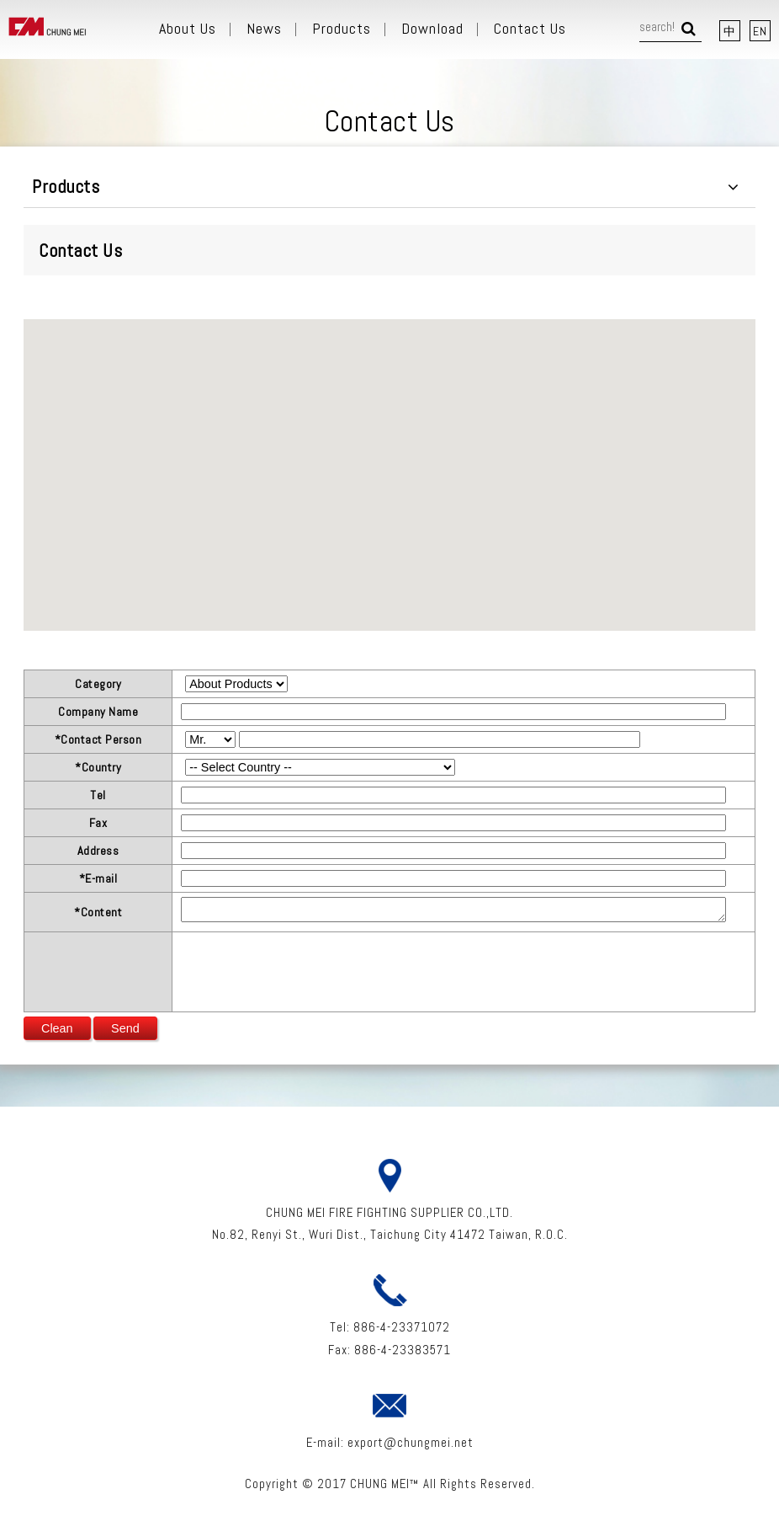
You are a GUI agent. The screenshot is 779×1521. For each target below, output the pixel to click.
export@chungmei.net (410, 1442)
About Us (187, 28)
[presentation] (309, 969)
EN (760, 31)
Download (432, 28)
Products (341, 28)
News (264, 28)
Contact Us (530, 28)
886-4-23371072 (401, 1327)
